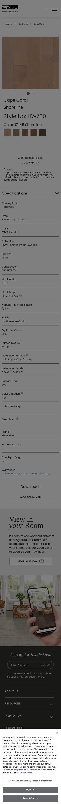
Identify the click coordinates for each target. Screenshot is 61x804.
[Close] (57, 733)
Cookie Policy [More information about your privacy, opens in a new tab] (26, 773)
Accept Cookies (30, 798)
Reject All (30, 790)
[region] (30, 766)
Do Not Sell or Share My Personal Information (30, 781)
